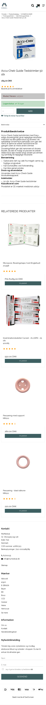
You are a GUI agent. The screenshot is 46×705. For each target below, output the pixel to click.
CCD (3, 599)
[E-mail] (22, 665)
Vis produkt (23, 283)
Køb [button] (30, 111)
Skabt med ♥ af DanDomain (23, 697)
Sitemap (4, 565)
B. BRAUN (5, 585)
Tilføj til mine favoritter (13, 116)
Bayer (3, 589)
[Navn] (22, 658)
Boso (3, 595)
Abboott (4, 579)
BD (2, 592)
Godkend (22, 676)
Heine (3, 605)
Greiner (4, 602)
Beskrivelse (5, 125)
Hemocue (5, 609)
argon (3, 582)
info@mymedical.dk (12, 559)
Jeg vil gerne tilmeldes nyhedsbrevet (21, 669)
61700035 (6, 556)
